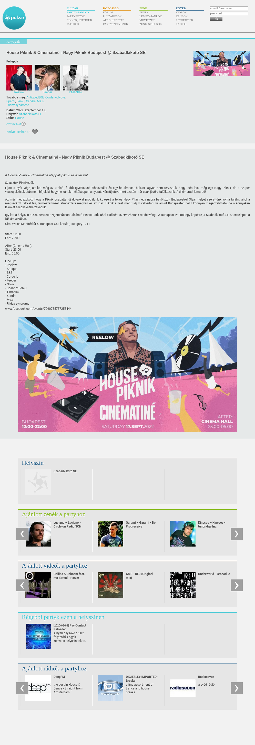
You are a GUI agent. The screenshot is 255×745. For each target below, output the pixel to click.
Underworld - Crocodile (214, 574)
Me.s (40, 101)
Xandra (31, 101)
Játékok (73, 23)
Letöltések (184, 20)
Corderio (51, 97)
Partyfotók (76, 16)
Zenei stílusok (150, 23)
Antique (31, 97)
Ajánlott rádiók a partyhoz (54, 668)
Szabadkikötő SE (30, 114)
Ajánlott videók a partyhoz (55, 565)
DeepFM (59, 677)
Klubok (182, 16)
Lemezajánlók (150, 16)
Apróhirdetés (113, 20)
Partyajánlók (78, 12)
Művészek (147, 20)
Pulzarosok (112, 16)
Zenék (144, 12)
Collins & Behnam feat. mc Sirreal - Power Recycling (69, 578)
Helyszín (33, 462)
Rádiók (181, 23)
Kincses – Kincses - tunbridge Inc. (211, 524)
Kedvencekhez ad (18, 132)
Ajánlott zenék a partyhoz (53, 514)
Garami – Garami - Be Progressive (141, 524)
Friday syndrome (17, 105)
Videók (181, 12)
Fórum (108, 12)
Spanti (10, 101)
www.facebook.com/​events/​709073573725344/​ (38, 309)
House (19, 118)
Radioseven (206, 677)
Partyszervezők (115, 23)
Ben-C (20, 101)
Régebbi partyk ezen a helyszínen (63, 617)
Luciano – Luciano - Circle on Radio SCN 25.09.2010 (67, 526)
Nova (62, 97)
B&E (41, 97)
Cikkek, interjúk (79, 20)
